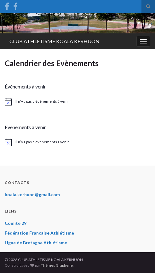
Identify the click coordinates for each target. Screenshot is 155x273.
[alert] (77, 101)
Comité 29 (15, 223)
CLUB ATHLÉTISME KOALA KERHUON (54, 41)
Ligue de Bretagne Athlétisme (36, 242)
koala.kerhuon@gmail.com (32, 194)
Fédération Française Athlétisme (39, 233)
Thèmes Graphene (57, 265)
